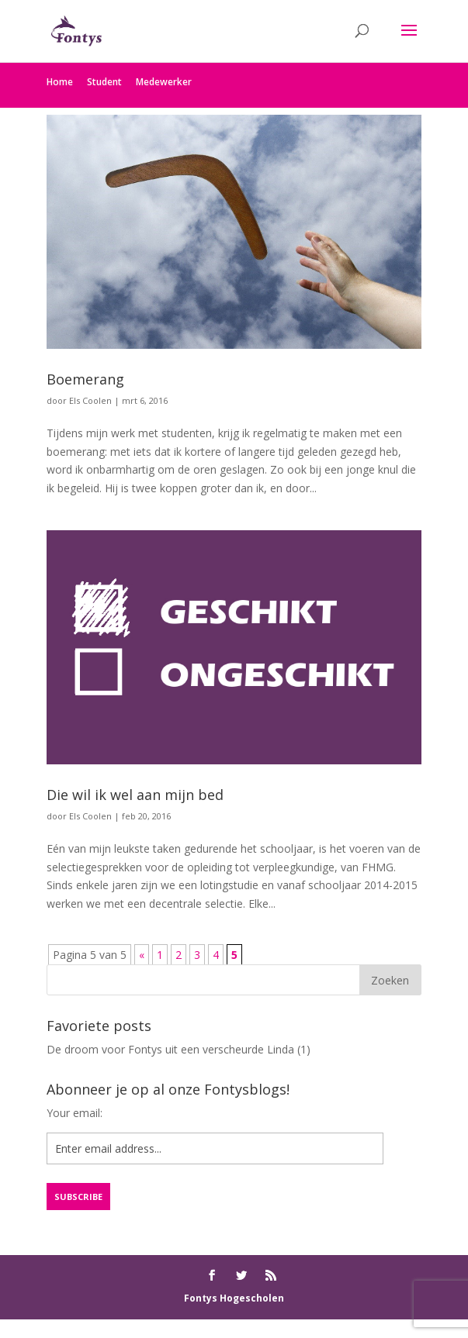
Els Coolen (90, 400)
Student (104, 81)
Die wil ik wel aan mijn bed (135, 794)
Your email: (74, 1112)
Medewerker (164, 81)
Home (60, 81)
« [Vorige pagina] (141, 954)
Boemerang (85, 379)
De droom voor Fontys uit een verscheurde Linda (170, 1049)
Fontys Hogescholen (234, 1298)
